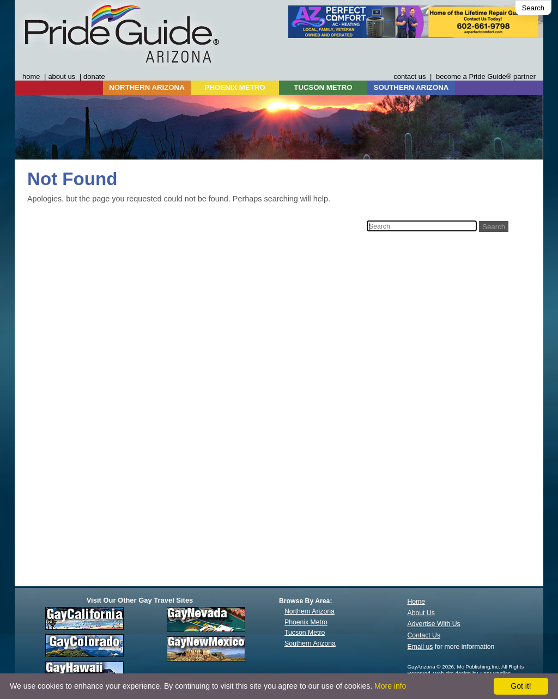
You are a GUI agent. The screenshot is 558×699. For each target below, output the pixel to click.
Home (417, 601)
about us (61, 76)
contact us (409, 76)
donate (94, 76)
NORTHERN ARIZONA (146, 87)
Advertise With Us (434, 624)
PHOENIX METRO (235, 87)
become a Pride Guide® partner (486, 76)
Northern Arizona (309, 611)
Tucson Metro (304, 632)
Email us (420, 647)
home (31, 76)
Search (533, 8)
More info (390, 686)
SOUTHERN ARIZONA (411, 87)
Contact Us (424, 635)
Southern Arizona (310, 643)
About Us (421, 613)
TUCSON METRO (323, 87)
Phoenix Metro (305, 622)
